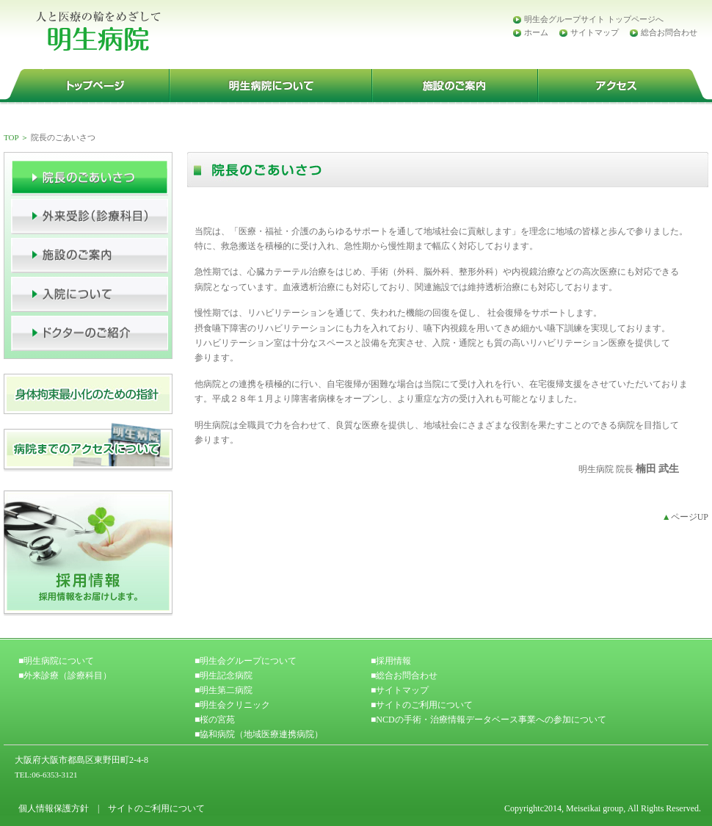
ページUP (685, 517)
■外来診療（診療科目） (65, 675)
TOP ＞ (16, 137)
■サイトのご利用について (422, 705)
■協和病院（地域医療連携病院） (259, 734)
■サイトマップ (400, 690)
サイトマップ (594, 32)
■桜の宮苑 (215, 719)
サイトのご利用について (156, 808)
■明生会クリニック (232, 705)
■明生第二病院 (224, 690)
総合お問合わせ (669, 32)
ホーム (536, 32)
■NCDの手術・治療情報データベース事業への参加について (488, 719)
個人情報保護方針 (53, 808)
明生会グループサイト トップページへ (594, 19)
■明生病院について (56, 661)
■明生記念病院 (224, 675)
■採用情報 (391, 661)
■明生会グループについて (246, 661)
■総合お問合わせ (404, 675)
